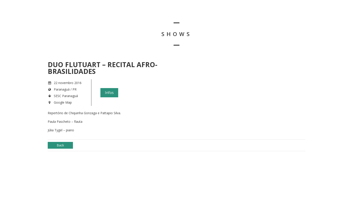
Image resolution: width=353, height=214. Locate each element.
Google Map (63, 102)
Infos (109, 92)
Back (60, 145)
